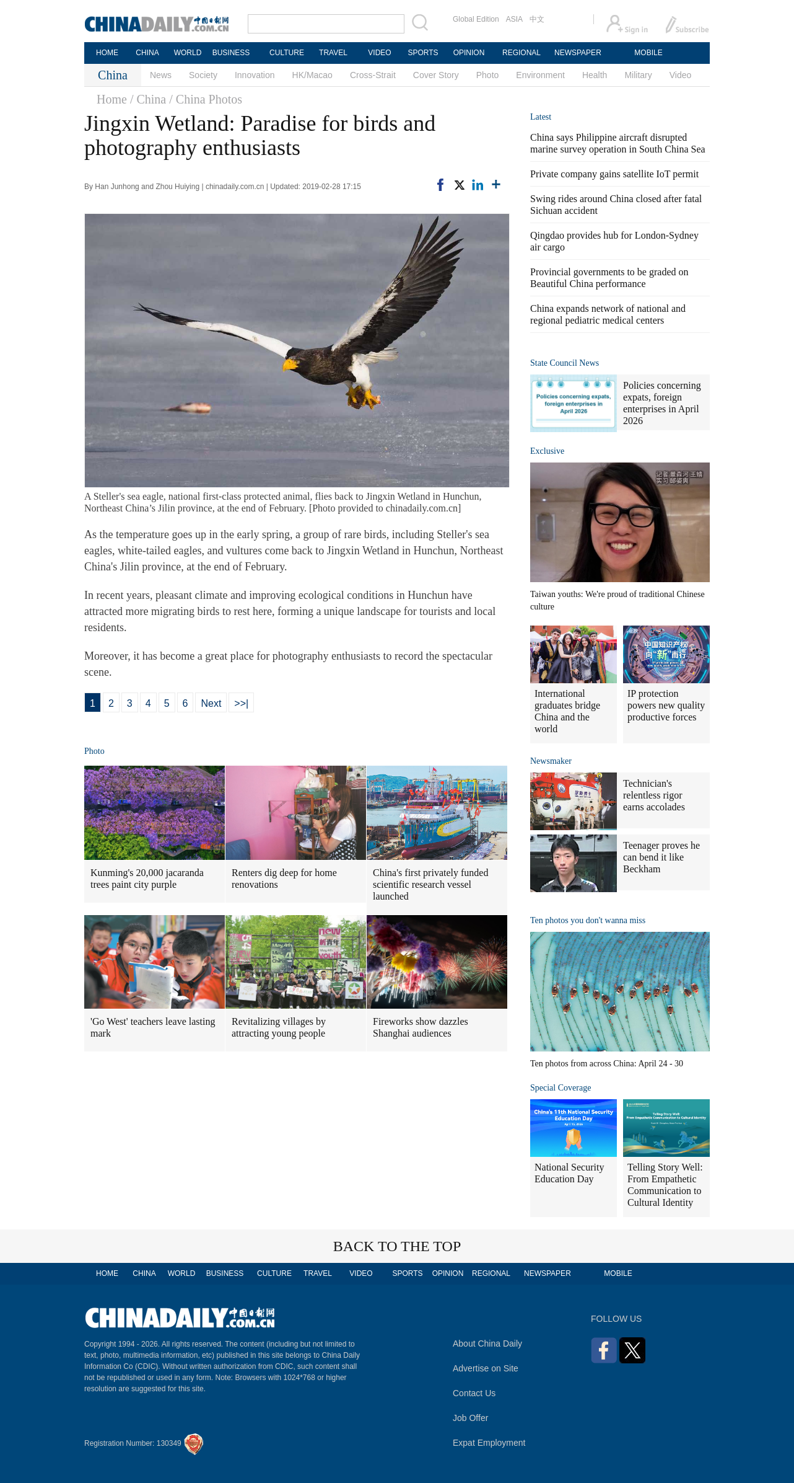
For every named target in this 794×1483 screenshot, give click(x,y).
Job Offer (470, 1418)
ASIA (514, 19)
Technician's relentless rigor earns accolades (654, 795)
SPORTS (423, 52)
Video (681, 75)
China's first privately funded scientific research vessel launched (430, 884)
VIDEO (379, 52)
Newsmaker (551, 761)
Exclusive (547, 451)
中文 (537, 19)
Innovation (255, 75)
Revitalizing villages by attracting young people (279, 1027)
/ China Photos (205, 99)
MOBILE (648, 52)
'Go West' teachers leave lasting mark (152, 1027)
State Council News (564, 363)
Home (112, 99)
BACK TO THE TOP (397, 1246)
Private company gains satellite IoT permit (614, 174)
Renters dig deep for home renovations (284, 878)
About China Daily (487, 1343)
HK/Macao (312, 75)
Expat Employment (489, 1443)
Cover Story (436, 75)
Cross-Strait (373, 75)
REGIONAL (521, 52)
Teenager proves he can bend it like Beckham (661, 857)
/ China (148, 99)
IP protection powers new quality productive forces (666, 705)
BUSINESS (231, 52)
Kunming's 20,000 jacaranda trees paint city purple (147, 878)
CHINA (147, 52)
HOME (107, 52)
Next (211, 703)
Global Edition (476, 19)
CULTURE (286, 52)
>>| (241, 703)
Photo (487, 75)
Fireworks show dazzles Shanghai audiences (420, 1027)
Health (594, 75)
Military (638, 75)
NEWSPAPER (577, 52)
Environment (540, 75)
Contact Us (474, 1393)
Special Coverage (560, 1087)
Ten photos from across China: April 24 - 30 (606, 1063)
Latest (540, 117)
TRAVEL (333, 52)
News (161, 75)
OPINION (469, 52)
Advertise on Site (485, 1368)
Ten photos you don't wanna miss (587, 920)
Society (203, 75)
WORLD (188, 52)
